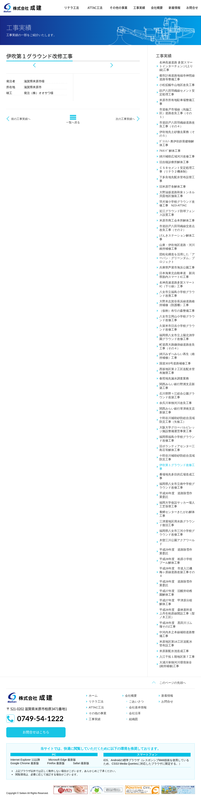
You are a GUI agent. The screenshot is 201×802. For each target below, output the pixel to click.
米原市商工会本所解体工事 (177, 220)
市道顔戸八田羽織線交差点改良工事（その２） (177, 227)
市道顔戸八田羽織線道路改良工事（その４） (177, 124)
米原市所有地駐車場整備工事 (177, 101)
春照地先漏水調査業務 (174, 378)
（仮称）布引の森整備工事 (177, 310)
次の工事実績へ (125, 118)
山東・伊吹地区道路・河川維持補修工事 (177, 246)
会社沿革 (135, 713)
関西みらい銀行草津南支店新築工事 (177, 410)
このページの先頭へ (172, 682)
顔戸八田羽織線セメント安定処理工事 (177, 92)
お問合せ (192, 7)
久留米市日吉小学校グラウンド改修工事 (177, 327)
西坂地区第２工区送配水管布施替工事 (177, 370)
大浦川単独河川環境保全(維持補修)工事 (175, 664)
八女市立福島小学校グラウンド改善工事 (177, 293)
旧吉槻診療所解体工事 (174, 162)
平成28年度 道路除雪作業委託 (175, 583)
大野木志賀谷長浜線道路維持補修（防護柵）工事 (177, 303)
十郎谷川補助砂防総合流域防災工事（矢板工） (177, 419)
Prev (35, 65)
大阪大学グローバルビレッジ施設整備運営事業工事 (177, 429)
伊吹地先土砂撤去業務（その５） (177, 133)
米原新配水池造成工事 (174, 651)
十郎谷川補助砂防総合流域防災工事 (177, 457)
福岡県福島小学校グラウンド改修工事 (177, 438)
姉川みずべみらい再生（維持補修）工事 (177, 355)
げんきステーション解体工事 (177, 237)
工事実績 (139, 7)
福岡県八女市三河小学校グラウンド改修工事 (177, 532)
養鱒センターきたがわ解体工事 (177, 513)
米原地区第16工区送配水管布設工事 (175, 643)
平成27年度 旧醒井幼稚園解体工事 (175, 592)
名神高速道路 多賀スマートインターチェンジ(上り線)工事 (176, 66)
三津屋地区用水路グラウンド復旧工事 (177, 523)
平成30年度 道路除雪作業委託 (175, 495)
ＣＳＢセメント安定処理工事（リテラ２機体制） (177, 169)
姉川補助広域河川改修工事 (177, 156)
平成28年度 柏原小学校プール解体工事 (175, 560)
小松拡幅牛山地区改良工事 (177, 85)
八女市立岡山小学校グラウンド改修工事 (177, 318)
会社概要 (157, 7)
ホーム (93, 695)
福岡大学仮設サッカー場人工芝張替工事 (177, 504)
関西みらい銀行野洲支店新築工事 (177, 385)
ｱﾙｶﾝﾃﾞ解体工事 (170, 150)
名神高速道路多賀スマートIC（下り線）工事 (177, 284)
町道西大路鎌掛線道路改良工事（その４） (177, 346)
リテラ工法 (71, 7)
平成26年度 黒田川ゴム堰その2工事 (175, 624)
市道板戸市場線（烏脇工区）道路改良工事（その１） (175, 113)
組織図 (133, 719)
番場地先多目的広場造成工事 (177, 476)
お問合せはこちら (36, 732)
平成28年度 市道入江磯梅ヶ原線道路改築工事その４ (177, 572)
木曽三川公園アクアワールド (177, 542)
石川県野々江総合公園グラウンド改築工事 (177, 395)
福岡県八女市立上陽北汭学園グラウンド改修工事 (177, 336)
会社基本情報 (138, 707)
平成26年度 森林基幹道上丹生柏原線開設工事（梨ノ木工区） (177, 613)
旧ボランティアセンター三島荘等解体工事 (177, 448)
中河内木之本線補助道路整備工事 (177, 634)
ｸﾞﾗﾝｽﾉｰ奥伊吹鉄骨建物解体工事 (176, 143)
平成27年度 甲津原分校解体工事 (175, 602)
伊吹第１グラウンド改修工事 (177, 466)
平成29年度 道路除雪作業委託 (175, 551)
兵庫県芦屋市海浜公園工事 (177, 267)
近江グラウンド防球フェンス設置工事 (177, 212)
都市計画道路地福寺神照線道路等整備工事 (177, 77)
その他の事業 (118, 7)
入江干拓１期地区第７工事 (177, 656)
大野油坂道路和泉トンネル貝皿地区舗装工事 (177, 194)
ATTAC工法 (95, 7)
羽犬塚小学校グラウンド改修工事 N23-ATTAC (177, 203)
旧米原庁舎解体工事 (172, 186)
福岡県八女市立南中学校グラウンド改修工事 (177, 485)
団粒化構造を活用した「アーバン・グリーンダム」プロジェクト (177, 258)
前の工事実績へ (20, 118)
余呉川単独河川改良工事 (175, 403)
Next (111, 65)
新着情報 (174, 7)
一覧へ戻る (73, 122)
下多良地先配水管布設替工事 (177, 178)
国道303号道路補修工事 (175, 363)
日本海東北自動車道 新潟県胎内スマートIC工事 (177, 274)
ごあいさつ (136, 701)
